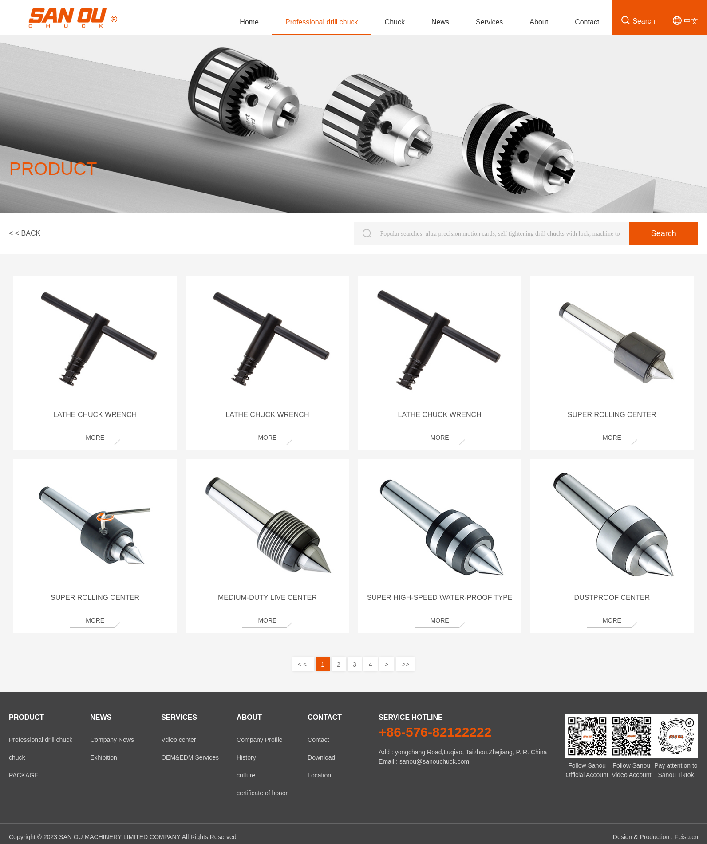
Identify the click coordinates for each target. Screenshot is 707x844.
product (26, 717)
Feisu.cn (686, 836)
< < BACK (24, 233)
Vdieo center (178, 739)
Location (319, 775)
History (246, 757)
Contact (587, 22)
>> (405, 664)
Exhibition (103, 757)
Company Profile (260, 739)
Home (249, 22)
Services (489, 22)
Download (321, 757)
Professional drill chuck (321, 22)
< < (303, 664)
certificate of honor (262, 793)
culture (246, 775)
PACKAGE (24, 775)
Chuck (395, 22)
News (440, 22)
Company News (112, 739)
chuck (17, 757)
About (538, 22)
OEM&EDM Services (190, 757)
